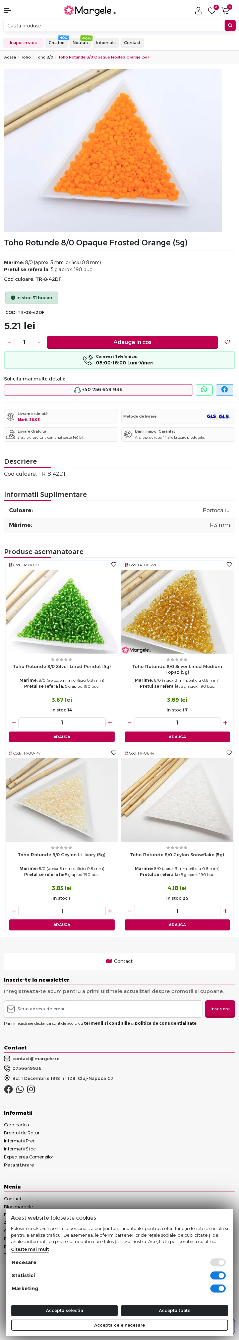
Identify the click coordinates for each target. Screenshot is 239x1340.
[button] (20, 10)
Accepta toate (174, 1310)
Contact (132, 42)
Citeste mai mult (30, 1249)
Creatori (56, 42)
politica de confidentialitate (165, 1023)
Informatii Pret (19, 1140)
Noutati (80, 42)
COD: (10, 312)
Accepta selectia (64, 1310)
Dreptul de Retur (22, 1132)
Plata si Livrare (19, 1164)
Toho (26, 57)
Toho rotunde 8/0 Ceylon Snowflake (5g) (177, 854)
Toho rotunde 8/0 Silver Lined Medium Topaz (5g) (177, 669)
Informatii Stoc (20, 1148)
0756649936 (23, 1069)
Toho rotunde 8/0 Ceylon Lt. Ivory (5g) (62, 854)
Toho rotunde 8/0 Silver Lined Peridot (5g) (62, 666)
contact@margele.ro (32, 1058)
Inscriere (220, 1008)
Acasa (10, 57)
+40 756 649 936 (98, 389)
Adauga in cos (133, 342)
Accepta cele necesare (119, 1325)
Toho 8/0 (44, 57)
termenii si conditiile (107, 1023)
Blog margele (18, 1206)
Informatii (106, 42)
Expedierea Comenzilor (28, 1156)
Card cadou (16, 1124)
